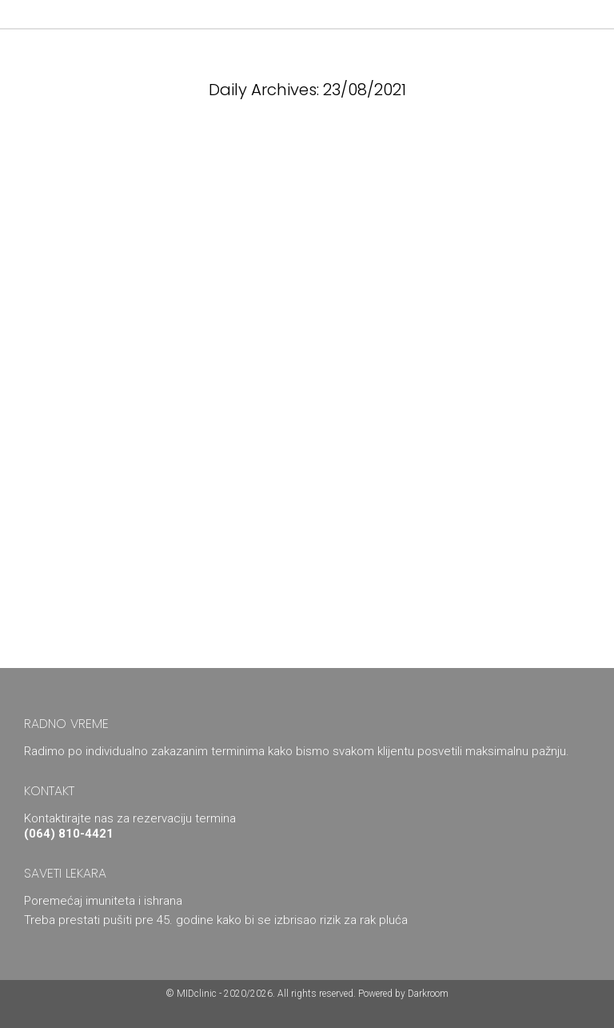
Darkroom (428, 993)
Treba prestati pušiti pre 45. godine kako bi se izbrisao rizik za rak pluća (216, 920)
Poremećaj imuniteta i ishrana (103, 901)
